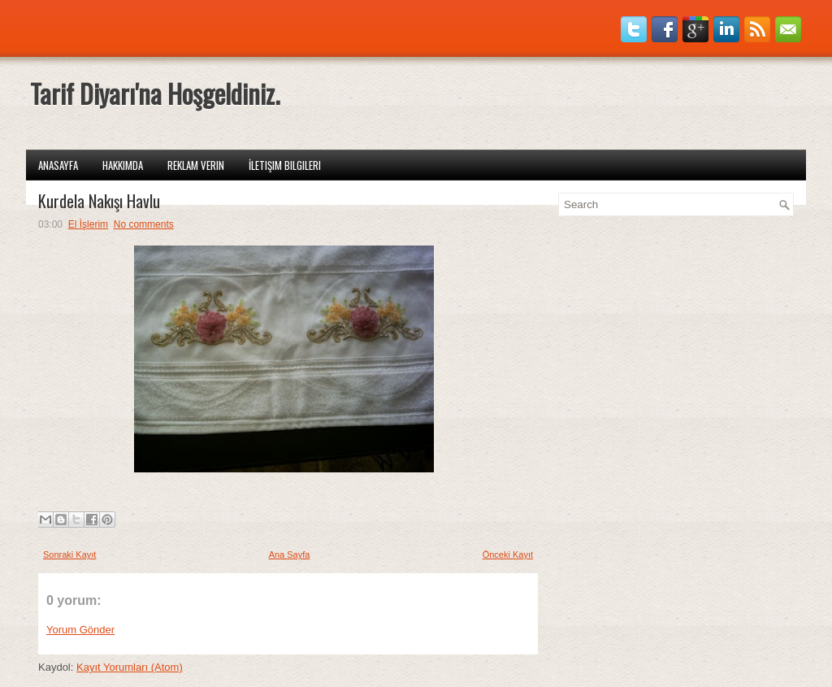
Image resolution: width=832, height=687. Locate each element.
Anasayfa (58, 165)
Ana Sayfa (289, 554)
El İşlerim (88, 224)
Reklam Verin (195, 165)
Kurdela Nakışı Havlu (99, 201)
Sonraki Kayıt (69, 554)
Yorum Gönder (80, 630)
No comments (144, 224)
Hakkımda (122, 165)
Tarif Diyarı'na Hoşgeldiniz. (155, 93)
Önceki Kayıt (508, 554)
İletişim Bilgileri (285, 165)
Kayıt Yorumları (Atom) (129, 667)
